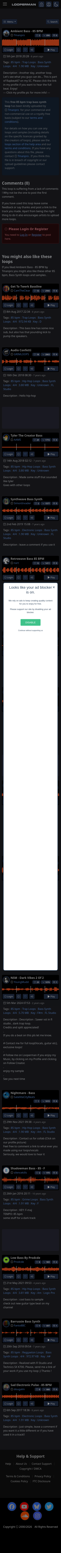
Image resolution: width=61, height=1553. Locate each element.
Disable (30, 622)
